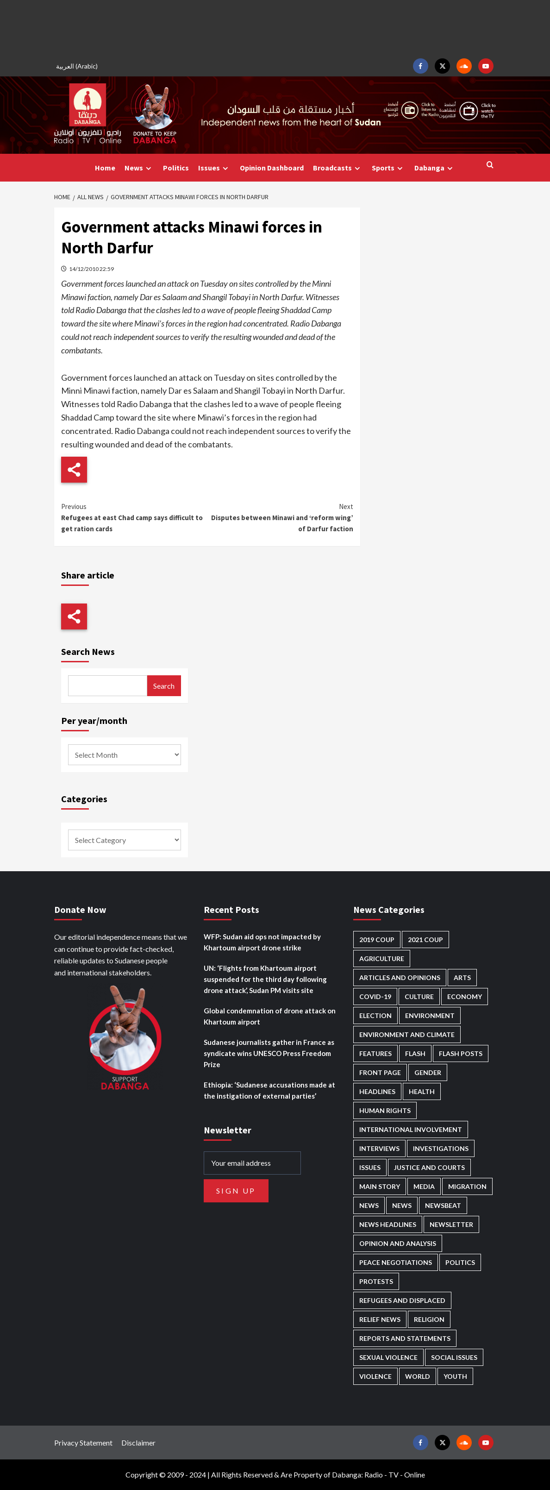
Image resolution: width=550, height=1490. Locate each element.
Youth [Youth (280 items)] (455, 1376)
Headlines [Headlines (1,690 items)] (377, 1091)
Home (105, 167)
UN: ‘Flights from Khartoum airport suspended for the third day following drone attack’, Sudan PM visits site (265, 979)
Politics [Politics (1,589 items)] (460, 1262)
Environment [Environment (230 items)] (430, 1015)
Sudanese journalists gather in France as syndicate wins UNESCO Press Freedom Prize (269, 1053)
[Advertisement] (275, 28)
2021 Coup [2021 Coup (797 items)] (425, 939)
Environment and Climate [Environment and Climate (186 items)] (407, 1034)
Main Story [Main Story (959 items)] (379, 1186)
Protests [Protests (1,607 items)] (376, 1281)
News (139, 168)
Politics (176, 167)
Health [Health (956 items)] (422, 1091)
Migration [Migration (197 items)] (467, 1186)
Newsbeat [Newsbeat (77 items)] (443, 1205)
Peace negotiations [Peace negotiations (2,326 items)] (395, 1262)
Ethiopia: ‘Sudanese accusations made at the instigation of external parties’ (269, 1090)
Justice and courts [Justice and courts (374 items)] (429, 1167)
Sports (388, 168)
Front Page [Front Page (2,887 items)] (380, 1072)
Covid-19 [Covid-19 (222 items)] (375, 996)
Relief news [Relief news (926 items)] (379, 1319)
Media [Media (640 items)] (424, 1186)
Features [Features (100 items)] (375, 1053)
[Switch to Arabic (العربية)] (78, 66)
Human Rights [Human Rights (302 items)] (385, 1110)
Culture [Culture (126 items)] (419, 996)
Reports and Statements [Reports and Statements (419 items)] (404, 1338)
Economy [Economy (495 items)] (464, 996)
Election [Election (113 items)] (375, 1015)
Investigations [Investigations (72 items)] (441, 1148)
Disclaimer (138, 1442)
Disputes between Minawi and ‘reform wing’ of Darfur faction (280, 517)
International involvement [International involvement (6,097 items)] (410, 1129)
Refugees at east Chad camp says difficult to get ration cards (134, 517)
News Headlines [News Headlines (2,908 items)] (387, 1224)
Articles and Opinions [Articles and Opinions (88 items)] (399, 977)
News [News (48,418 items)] (369, 1205)
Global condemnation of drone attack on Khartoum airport (270, 1016)
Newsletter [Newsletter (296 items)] (451, 1224)
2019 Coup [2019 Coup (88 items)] (376, 939)
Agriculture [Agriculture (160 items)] (381, 958)
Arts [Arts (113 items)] (462, 977)
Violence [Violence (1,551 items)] (375, 1376)
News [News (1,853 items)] (402, 1205)
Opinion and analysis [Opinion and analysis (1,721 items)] (397, 1243)
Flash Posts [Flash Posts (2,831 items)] (460, 1053)
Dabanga (434, 168)
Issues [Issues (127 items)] (370, 1167)
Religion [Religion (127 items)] (429, 1319)
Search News (88, 651)
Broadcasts (337, 168)
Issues (214, 168)
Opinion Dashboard (272, 167)
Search (164, 685)
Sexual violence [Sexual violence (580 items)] (388, 1357)
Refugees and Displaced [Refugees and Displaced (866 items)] (402, 1300)
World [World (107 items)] (417, 1376)
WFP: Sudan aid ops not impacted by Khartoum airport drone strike (262, 942)
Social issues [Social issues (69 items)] (454, 1357)
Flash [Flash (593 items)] (415, 1053)
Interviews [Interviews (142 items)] (379, 1148)
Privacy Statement (83, 1442)
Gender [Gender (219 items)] (427, 1072)
